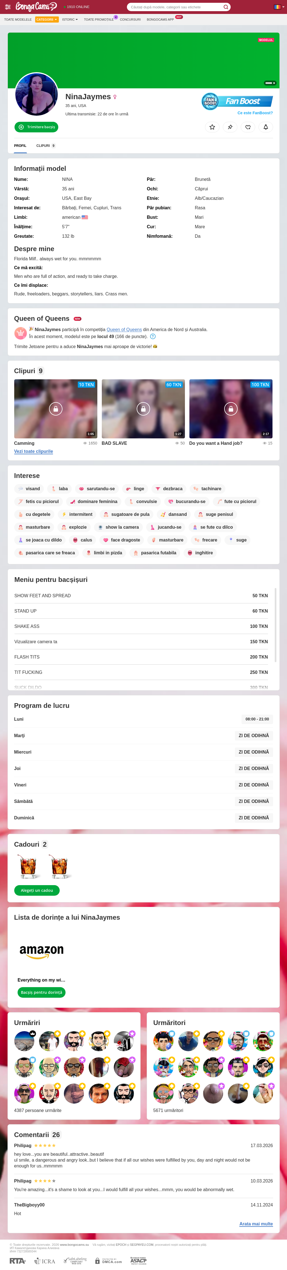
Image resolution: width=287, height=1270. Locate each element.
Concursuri (130, 19)
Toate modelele (18, 19)
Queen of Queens (124, 329)
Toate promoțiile (100, 18)
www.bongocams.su (74, 1244)
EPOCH (121, 1244)
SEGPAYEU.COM (141, 1244)
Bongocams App (162, 18)
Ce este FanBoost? (255, 113)
